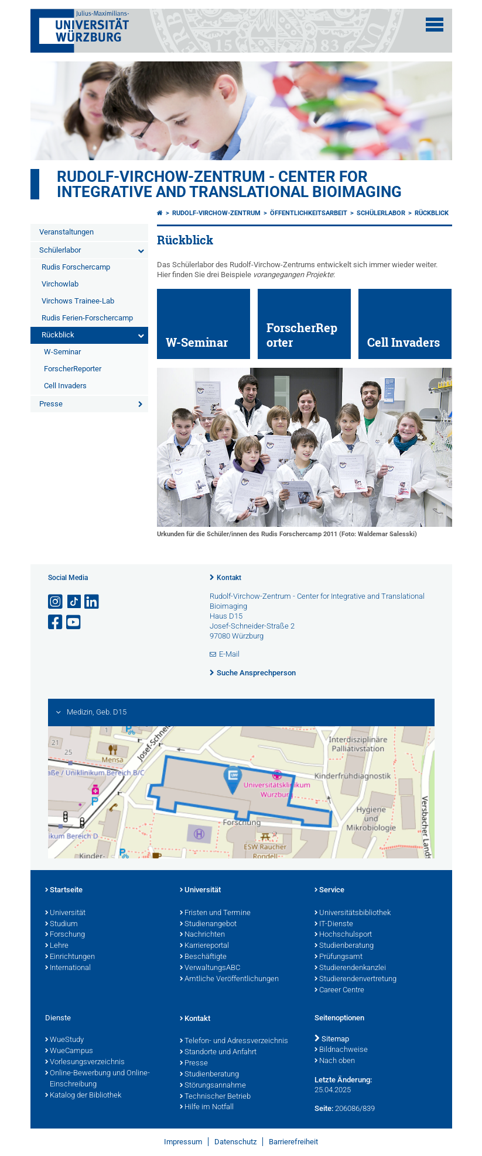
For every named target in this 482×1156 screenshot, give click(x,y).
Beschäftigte (203, 957)
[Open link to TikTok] (74, 602)
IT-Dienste (334, 924)
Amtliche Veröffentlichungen (229, 979)
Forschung (65, 935)
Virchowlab (60, 283)
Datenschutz (235, 1141)
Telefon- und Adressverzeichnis (234, 1041)
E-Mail (229, 654)
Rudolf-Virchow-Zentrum (216, 213)
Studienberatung (344, 946)
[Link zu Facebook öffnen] (56, 622)
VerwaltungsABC (210, 968)
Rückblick (58, 334)
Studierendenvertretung (355, 979)
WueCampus (69, 1051)
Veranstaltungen (66, 231)
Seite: (324, 1108)
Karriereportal (204, 946)
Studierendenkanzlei (350, 968)
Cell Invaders (65, 385)
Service (329, 890)
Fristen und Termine (215, 913)
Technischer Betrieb (215, 1097)
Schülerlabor (60, 250)
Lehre (57, 946)
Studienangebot (208, 924)
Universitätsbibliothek (353, 913)
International (68, 968)
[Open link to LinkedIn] (92, 602)
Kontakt (229, 578)
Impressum (183, 1141)
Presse (51, 403)
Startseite (64, 890)
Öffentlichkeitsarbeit (308, 213)
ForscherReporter (72, 368)
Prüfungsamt (339, 957)
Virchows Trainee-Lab (78, 300)
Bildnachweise (341, 1050)
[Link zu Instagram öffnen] (56, 602)
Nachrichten (202, 935)
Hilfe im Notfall (207, 1107)
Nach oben (335, 1061)
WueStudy (64, 1040)
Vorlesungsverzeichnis (85, 1062)
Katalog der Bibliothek (83, 1096)
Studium (61, 924)
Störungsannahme (213, 1086)
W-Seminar (62, 351)
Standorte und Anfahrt (218, 1052)
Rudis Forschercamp (76, 267)
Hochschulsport (343, 935)
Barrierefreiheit (293, 1141)
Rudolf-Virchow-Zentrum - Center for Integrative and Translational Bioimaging (229, 184)
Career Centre (339, 990)
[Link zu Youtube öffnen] (74, 622)
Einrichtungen (70, 957)
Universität (65, 913)
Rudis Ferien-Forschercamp (87, 317)
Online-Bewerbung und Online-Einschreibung (97, 1079)
